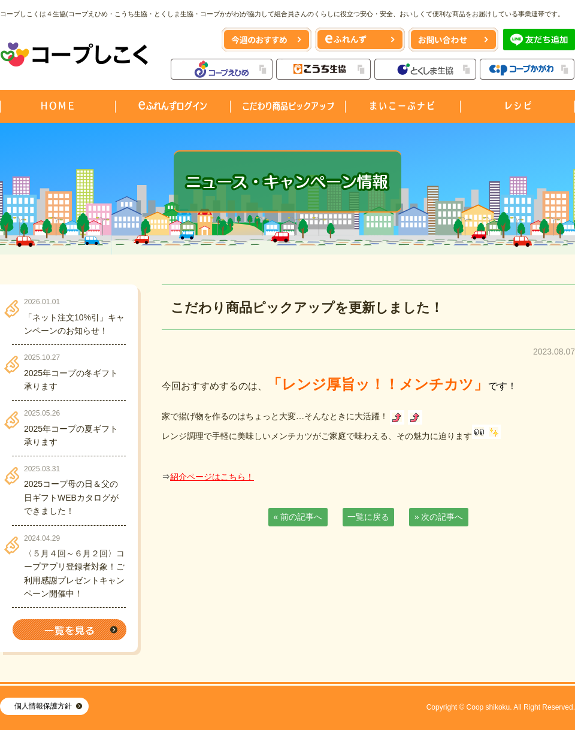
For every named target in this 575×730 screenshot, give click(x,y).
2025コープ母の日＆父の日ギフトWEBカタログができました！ (71, 497)
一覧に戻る (368, 517)
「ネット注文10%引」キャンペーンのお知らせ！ (74, 324)
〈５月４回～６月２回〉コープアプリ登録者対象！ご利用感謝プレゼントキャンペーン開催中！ (74, 573)
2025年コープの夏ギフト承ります (71, 435)
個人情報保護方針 (43, 706)
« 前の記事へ (298, 517)
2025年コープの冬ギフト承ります (71, 379)
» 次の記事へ (439, 517)
